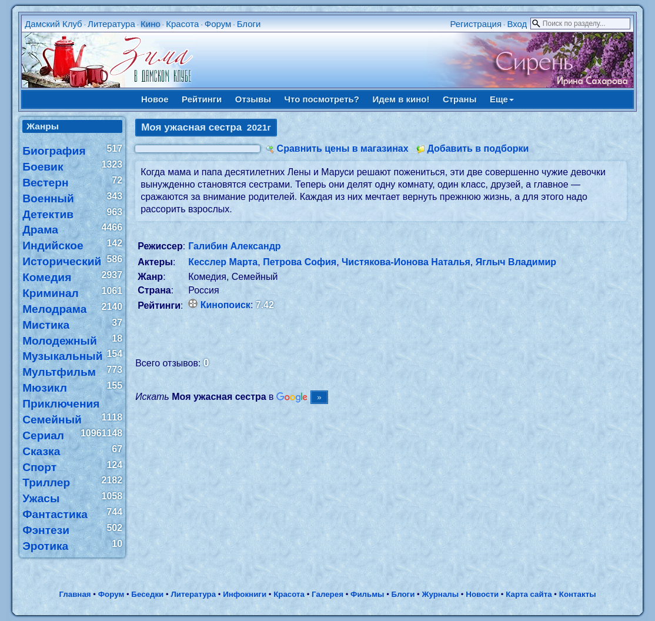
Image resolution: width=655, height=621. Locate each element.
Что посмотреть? (322, 99)
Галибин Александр (234, 246)
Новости (482, 594)
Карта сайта (529, 594)
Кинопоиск (225, 305)
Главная (75, 594)
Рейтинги (202, 99)
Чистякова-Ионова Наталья (406, 262)
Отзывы (253, 99)
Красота (182, 24)
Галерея (327, 594)
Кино (151, 24)
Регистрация (476, 24)
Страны (460, 99)
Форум (218, 24)
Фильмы (367, 594)
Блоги (249, 24)
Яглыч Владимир (516, 262)
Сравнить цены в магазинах (343, 148)
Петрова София (299, 262)
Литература (111, 24)
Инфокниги (244, 594)
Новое (155, 99)
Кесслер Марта (223, 262)
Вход (517, 24)
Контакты (577, 594)
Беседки (147, 594)
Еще (502, 99)
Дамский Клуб (53, 24)
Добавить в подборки (478, 148)
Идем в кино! (400, 99)
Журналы (440, 594)
